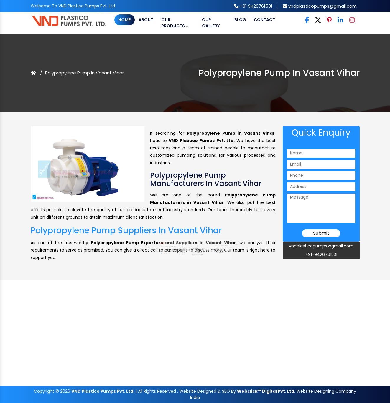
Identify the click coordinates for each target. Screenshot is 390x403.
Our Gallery (211, 23)
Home (124, 20)
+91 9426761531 (255, 6)
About (146, 20)
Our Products (174, 23)
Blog (240, 20)
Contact (264, 20)
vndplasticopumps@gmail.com (322, 6)
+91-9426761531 (321, 254)
